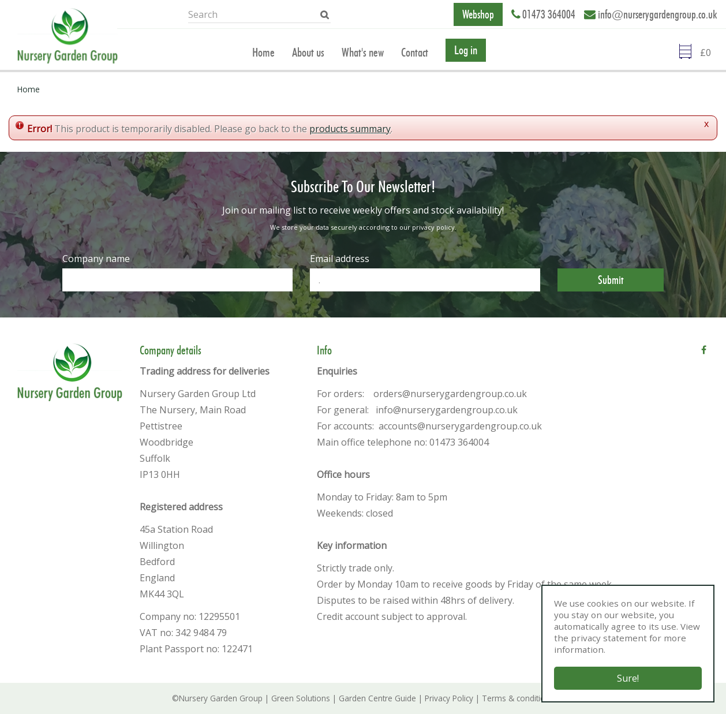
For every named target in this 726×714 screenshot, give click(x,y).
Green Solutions (300, 698)
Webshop (478, 14)
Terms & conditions (518, 698)
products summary (350, 128)
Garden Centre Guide (377, 698)
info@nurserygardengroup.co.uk (657, 14)
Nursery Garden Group (221, 698)
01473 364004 (548, 14)
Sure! (628, 678)
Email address (339, 258)
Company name (96, 258)
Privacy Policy (449, 698)
